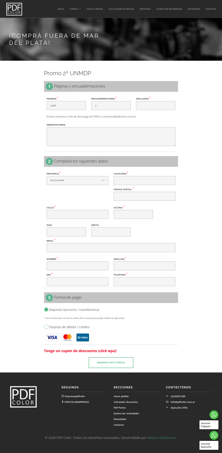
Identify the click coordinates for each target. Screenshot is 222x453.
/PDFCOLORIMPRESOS (75, 402)
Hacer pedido (121, 396)
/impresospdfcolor (73, 396)
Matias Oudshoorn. (162, 438)
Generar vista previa (111, 362)
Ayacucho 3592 (179, 407)
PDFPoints (145, 9)
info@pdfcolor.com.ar (183, 402)
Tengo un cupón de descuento (80, 351)
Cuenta (74, 9)
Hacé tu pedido (95, 9)
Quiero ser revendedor (169, 9)
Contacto (211, 9)
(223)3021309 (178, 396)
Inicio (61, 9)
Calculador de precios (121, 9)
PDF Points (120, 407)
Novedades (194, 9)
